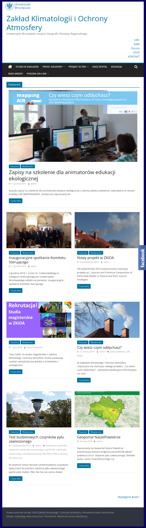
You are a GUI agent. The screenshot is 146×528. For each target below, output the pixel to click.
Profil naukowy (52, 66)
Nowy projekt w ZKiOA (95, 257)
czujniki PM (49, 449)
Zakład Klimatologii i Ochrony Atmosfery (57, 22)
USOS (136, 52)
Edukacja (116, 66)
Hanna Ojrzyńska (34, 347)
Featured (14, 166)
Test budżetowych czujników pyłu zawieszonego (36, 439)
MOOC (80, 355)
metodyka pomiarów (32, 453)
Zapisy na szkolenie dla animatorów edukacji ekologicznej (62, 175)
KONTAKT (134, 56)
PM (43, 453)
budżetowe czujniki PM (56, 445)
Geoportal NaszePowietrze (98, 437)
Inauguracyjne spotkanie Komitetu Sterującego (37, 259)
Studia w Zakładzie (27, 66)
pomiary (63, 453)
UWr (137, 40)
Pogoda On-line (36, 73)
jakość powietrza (117, 351)
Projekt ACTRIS (77, 66)
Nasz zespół (99, 66)
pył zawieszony (15, 457)
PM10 (49, 453)
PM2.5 (56, 453)
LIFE (128, 351)
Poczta (135, 48)
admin (34, 183)
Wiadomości (27, 166)
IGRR (137, 44)
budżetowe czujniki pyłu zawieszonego (26, 449)
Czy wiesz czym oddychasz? (99, 347)
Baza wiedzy (15, 73)
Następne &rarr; (129, 497)
